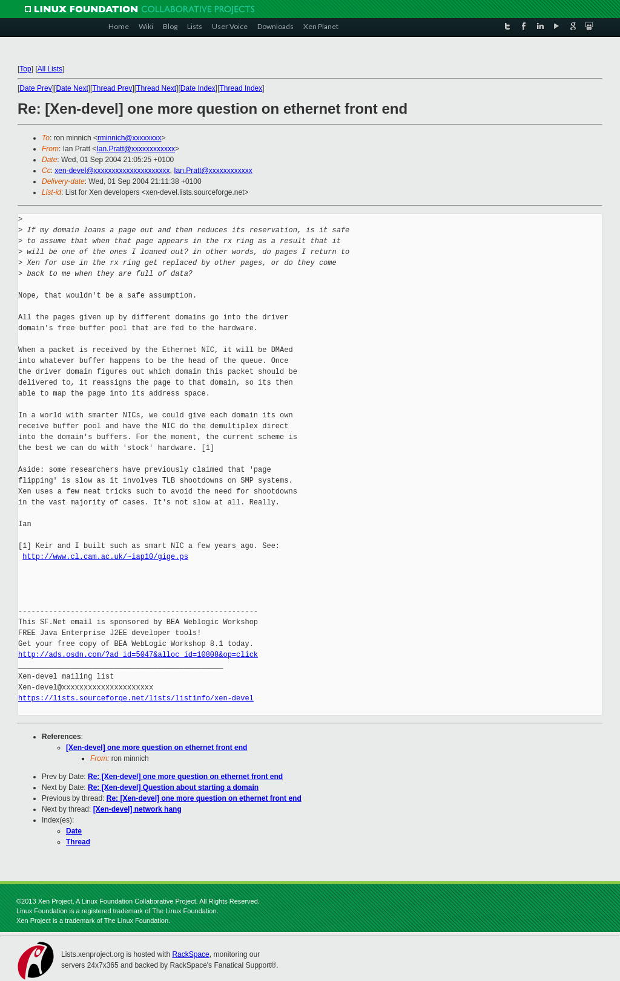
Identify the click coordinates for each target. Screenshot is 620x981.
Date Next (72, 88)
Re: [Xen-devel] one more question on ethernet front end (185, 776)
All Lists (50, 69)
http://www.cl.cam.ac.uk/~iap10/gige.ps (105, 557)
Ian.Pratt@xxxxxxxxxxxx (135, 149)
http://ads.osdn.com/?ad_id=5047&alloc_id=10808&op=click (138, 655)
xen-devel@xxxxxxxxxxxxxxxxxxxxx (112, 170)
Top (25, 69)
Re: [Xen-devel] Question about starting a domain (173, 787)
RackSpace (190, 954)
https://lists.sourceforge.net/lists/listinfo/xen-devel (136, 698)
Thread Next (156, 88)
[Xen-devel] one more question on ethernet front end (156, 747)
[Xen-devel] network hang (137, 809)
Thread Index (241, 88)
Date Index (198, 88)
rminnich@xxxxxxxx (129, 138)
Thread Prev (112, 88)
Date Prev (35, 88)
